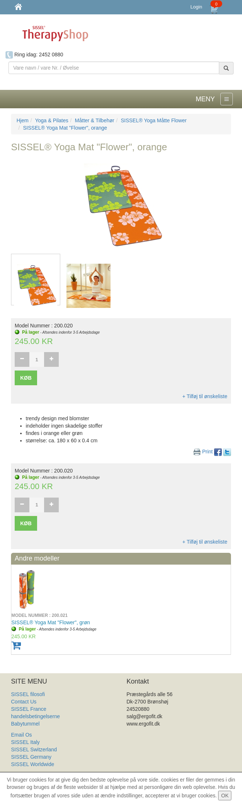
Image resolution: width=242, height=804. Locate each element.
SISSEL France (28, 709)
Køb (26, 378)
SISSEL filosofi (28, 694)
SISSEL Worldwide (32, 764)
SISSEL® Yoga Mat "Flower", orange (65, 128)
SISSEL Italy (25, 742)
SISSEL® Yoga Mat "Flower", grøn (50, 622)
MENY (205, 99)
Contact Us (23, 702)
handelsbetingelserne (35, 716)
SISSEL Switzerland (34, 749)
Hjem (23, 120)
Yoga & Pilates (51, 120)
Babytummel (25, 724)
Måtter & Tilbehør (94, 120)
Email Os (21, 735)
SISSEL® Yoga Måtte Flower (154, 120)
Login (196, 7)
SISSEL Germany (31, 757)
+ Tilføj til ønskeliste (204, 396)
